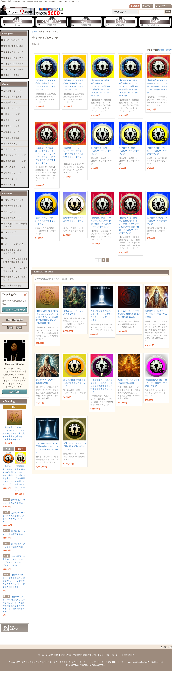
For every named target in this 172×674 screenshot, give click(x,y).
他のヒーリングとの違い (14, 244)
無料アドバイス (10, 184)
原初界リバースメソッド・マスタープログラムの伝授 (156, 314)
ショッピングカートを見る (14, 309)
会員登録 (134, 6)
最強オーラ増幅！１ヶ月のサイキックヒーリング (73, 221)
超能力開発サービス (12, 173)
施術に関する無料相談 (13, 46)
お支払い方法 (52, 655)
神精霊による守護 (11, 138)
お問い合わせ (120, 22)
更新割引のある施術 (12, 96)
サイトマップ (9, 232)
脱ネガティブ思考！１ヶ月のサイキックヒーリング (101, 151)
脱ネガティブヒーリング (14, 155)
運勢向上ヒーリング (12, 143)
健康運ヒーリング (11, 126)
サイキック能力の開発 (13, 63)
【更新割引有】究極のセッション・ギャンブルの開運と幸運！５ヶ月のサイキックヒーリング (20, 478)
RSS (12, 626)
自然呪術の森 (86, 22)
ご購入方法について (12, 206)
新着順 (169, 50)
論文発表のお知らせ (12, 285)
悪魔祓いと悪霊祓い (12, 75)
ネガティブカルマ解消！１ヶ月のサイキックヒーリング (157, 151)
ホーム (17, 22)
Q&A (5, 238)
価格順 (161, 50)
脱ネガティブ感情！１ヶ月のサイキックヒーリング (129, 151)
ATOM (14, 629)
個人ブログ (14, 392)
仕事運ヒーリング (11, 114)
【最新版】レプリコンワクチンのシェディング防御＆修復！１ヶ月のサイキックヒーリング (73, 154)
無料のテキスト (10, 179)
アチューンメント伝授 (13, 69)
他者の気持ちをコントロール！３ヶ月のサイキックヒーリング (156, 383)
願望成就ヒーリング (12, 149)
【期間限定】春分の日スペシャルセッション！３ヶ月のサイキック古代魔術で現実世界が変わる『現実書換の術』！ (47, 317)
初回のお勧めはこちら (13, 40)
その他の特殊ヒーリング (14, 167)
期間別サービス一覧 (12, 91)
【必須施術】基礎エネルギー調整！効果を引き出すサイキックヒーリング (8, 475)
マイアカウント (163, 6)
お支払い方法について (13, 200)
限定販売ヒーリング (12, 102)
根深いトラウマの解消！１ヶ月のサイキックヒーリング (45, 221)
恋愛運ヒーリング (11, 120)
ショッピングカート (155, 22)
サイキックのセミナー (13, 58)
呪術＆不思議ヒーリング (14, 161)
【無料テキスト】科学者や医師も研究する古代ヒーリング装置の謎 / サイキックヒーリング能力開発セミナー (14, 581)
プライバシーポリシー (110, 655)
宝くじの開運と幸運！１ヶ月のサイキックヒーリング (74, 383)
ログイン (147, 6)
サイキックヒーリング (13, 52)
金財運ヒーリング (11, 108)
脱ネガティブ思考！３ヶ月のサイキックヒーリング (157, 221)
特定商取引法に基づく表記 (85, 655)
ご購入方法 (52, 22)
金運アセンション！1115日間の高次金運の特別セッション (74, 446)
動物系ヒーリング (11, 132)
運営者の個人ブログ (12, 218)
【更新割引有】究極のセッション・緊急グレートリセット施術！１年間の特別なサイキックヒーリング (102, 386)
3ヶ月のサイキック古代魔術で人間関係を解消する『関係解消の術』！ (129, 314)
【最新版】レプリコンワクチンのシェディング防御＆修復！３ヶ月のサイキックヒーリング (157, 86)
